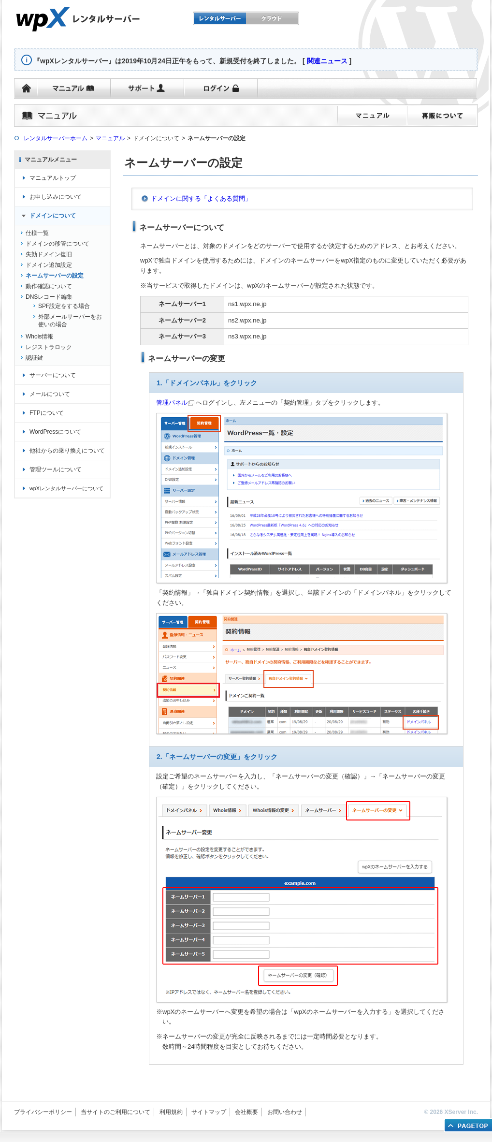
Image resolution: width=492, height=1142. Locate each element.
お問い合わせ (284, 1112)
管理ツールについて (55, 469)
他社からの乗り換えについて (67, 450)
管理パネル (172, 402)
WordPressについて (55, 431)
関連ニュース (327, 61)
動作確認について (49, 286)
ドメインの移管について (57, 243)
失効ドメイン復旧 (49, 254)
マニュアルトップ (52, 178)
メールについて (49, 394)
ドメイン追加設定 (49, 265)
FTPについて (46, 413)
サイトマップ (208, 1112)
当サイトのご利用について (115, 1112)
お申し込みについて (55, 196)
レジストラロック (49, 347)
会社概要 (246, 1112)
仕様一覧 (37, 233)
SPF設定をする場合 (64, 306)
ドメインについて (52, 215)
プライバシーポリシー (43, 1112)
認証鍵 (34, 357)
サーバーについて (52, 375)
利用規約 (171, 1112)
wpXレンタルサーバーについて (66, 488)
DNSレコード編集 (49, 296)
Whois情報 (39, 336)
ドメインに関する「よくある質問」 (201, 198)
